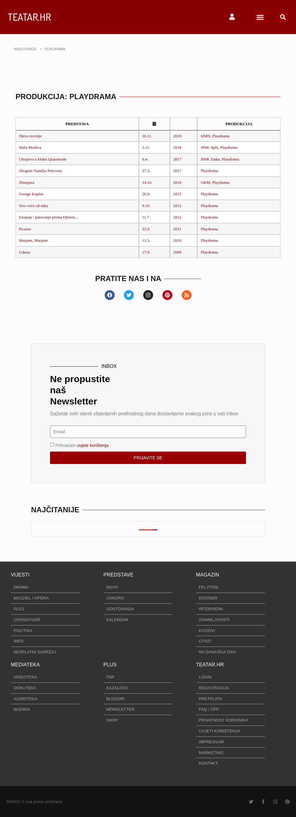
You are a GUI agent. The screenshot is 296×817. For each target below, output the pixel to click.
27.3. (146, 170)
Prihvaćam (81, 445)
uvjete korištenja (92, 445)
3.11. (146, 147)
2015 (177, 194)
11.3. (146, 240)
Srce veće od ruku (33, 205)
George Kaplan (31, 194)
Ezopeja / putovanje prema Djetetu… (49, 217)
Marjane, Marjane (33, 240)
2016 (177, 182)
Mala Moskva (30, 147)
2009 (177, 252)
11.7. (146, 217)
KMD (205, 136)
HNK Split (209, 147)
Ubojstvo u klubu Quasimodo (42, 159)
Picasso (25, 229)
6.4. (145, 159)
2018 (177, 147)
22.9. (146, 229)
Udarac (25, 252)
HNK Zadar (210, 159)
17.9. (146, 252)
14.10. (147, 182)
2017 (177, 159)
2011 (177, 229)
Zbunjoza (26, 182)
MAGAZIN (207, 574)
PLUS (110, 664)
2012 (177, 205)
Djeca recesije (30, 136)
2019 (177, 136)
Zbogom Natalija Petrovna (40, 170)
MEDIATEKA (25, 664)
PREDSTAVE (118, 574)
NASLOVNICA (25, 49)
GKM (205, 182)
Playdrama (221, 136)
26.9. (146, 194)
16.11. (147, 136)
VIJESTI (20, 574)
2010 (177, 240)
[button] (260, 17)
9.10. (146, 205)
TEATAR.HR (29, 17)
